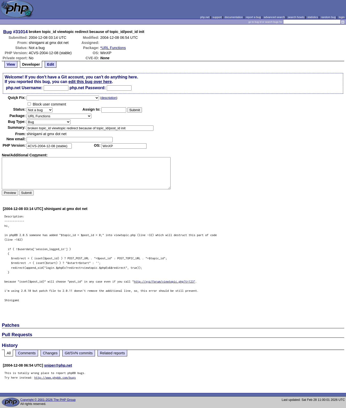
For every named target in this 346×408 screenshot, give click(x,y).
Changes (50, 353)
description (108, 98)
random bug (328, 17)
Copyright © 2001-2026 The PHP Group (48, 400)
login (342, 17)
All (9, 353)
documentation (234, 17)
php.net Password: (87, 88)
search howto (296, 17)
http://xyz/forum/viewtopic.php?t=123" (164, 281)
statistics (312, 17)
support (217, 17)
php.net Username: (24, 88)
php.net (204, 17)
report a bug (253, 17)
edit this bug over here (90, 81)
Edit (50, 64)
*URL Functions (113, 48)
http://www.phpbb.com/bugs (55, 377)
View (11, 64)
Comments (27, 353)
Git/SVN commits (79, 353)
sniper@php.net (58, 365)
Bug (7, 31)
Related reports (112, 353)
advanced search (274, 17)
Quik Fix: (17, 98)
